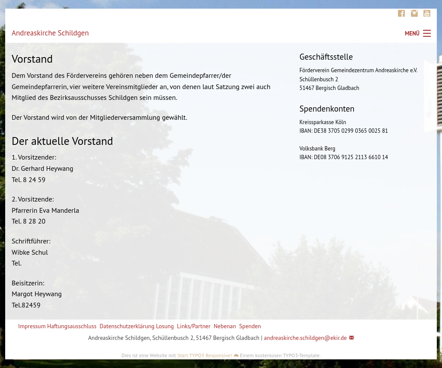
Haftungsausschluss (71, 326)
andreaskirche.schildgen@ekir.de (305, 338)
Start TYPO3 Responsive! (204, 355)
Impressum (32, 326)
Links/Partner (194, 326)
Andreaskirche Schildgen (50, 33)
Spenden (250, 326)
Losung (165, 326)
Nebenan (225, 326)
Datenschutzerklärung (127, 326)
